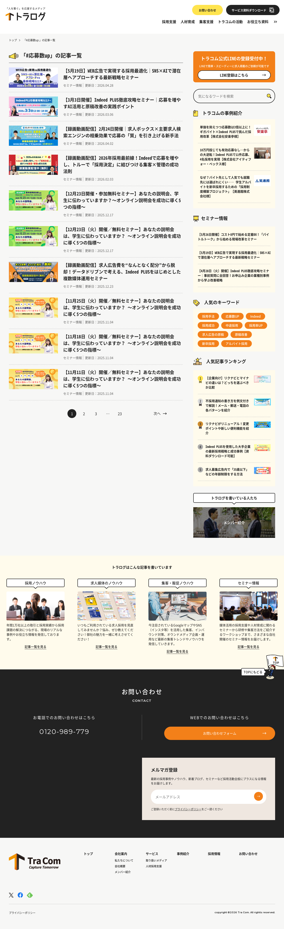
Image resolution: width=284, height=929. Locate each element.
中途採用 (232, 325)
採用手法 (208, 316)
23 (120, 413)
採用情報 (214, 853)
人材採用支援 (154, 866)
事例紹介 (183, 853)
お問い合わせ (205, 10)
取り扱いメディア (156, 860)
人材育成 (188, 21)
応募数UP (232, 316)
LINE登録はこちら (243, 75)
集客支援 (206, 21)
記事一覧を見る (35, 646)
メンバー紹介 (123, 872)
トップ (13, 40)
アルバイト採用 (236, 343)
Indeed (255, 316)
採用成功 (208, 325)
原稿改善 (241, 334)
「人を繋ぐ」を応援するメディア (25, 9)
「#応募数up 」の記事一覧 (39, 40)
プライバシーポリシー (188, 809)
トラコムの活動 (230, 21)
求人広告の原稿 (213, 334)
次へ (160, 413)
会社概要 (120, 866)
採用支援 (169, 21)
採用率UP (256, 325)
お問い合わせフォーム (234, 733)
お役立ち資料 (257, 21)
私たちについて (124, 860)
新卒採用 (208, 343)
